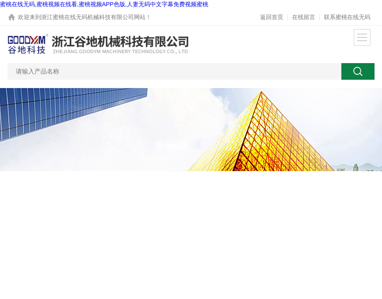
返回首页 (271, 17)
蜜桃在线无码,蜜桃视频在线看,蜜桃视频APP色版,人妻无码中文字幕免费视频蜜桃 (104, 4)
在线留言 (303, 17)
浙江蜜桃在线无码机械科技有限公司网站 (93, 17)
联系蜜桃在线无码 (347, 17)
